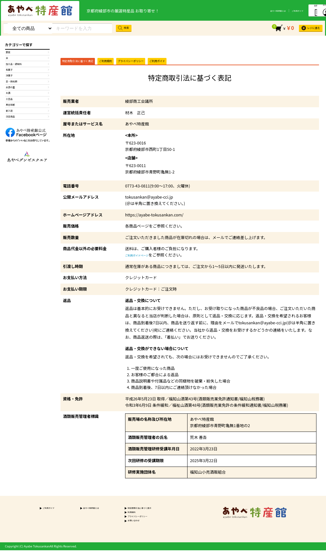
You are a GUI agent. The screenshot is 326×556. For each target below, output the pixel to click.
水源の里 (27, 106)
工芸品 (27, 123)
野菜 (27, 53)
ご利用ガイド (260, 10)
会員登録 (287, 9)
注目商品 (27, 149)
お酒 (27, 114)
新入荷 (27, 141)
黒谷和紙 (27, 132)
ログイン (312, 10)
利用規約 (121, 516)
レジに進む (306, 28)
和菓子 (27, 79)
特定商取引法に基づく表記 (87, 63)
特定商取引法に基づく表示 (133, 511)
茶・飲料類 (27, 97)
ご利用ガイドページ (143, 259)
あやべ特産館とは (233, 10)
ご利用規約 (128, 63)
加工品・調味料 (27, 71)
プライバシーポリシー (165, 63)
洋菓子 (27, 88)
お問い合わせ (124, 526)
